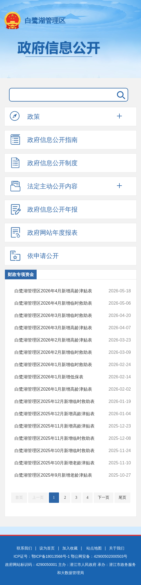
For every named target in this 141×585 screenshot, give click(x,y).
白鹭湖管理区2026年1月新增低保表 (62, 377)
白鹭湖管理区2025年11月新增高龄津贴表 (62, 426)
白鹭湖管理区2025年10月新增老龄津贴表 (62, 463)
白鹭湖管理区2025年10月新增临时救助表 (62, 450)
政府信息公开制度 (44, 162)
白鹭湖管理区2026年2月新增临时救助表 (62, 352)
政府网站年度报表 (44, 232)
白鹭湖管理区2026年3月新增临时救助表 (62, 315)
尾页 (122, 497)
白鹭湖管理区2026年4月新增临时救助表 (62, 303)
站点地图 (94, 548)
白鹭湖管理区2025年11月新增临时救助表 (62, 438)
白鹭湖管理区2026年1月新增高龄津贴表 (62, 389)
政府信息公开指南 (44, 139)
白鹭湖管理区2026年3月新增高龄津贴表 (62, 328)
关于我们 (116, 548)
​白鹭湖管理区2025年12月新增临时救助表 (62, 401)
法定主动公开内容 (44, 185)
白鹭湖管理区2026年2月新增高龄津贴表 (62, 340)
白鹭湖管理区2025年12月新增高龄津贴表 (62, 414)
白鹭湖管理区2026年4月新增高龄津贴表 (62, 291)
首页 (19, 497)
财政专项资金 (21, 274)
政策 (25, 116)
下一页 (103, 497)
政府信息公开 (70, 57)
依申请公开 (34, 255)
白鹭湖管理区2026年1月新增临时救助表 (62, 364)
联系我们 (24, 548)
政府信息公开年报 (44, 209)
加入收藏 (70, 548)
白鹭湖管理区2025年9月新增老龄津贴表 (62, 475)
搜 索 (119, 94)
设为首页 (47, 548)
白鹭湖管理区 (45, 20)
